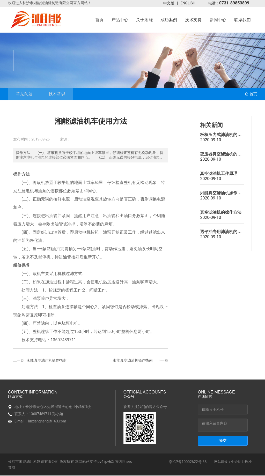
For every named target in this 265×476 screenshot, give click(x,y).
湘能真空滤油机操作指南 (47, 361)
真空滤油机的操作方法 (220, 213)
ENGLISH (188, 3)
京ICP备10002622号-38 (188, 462)
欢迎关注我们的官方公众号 (145, 407)
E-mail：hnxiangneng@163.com (40, 422)
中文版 (168, 3)
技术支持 (38, 54)
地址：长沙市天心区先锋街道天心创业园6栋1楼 (52, 407)
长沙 (248, 462)
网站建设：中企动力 (229, 462)
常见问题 (26, 94)
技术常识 (64, 94)
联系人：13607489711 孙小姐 (38, 415)
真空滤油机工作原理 (218, 174)
